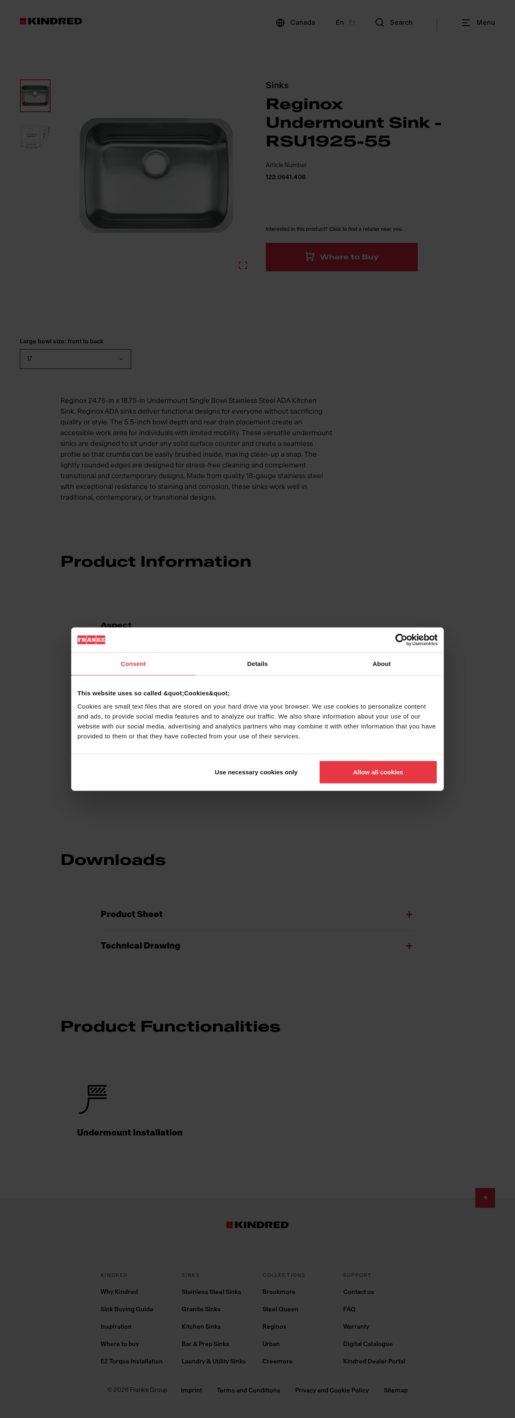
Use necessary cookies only (256, 771)
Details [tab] (257, 663)
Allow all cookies (378, 771)
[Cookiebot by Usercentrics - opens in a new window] (401, 640)
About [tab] (382, 663)
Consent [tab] (133, 663)
